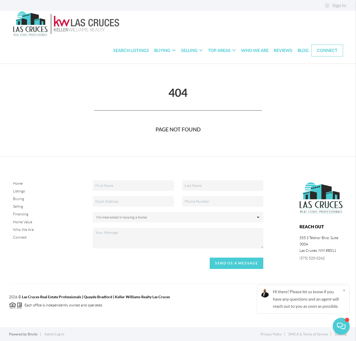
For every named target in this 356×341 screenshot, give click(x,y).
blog (303, 50)
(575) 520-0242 (312, 258)
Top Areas (222, 50)
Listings (19, 191)
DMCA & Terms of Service (308, 334)
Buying (165, 50)
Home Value (22, 222)
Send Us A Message (236, 263)
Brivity (33, 334)
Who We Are (255, 50)
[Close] (344, 290)
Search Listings (131, 50)
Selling (192, 50)
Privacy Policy (271, 334)
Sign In (335, 5)
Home (18, 183)
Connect (327, 50)
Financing (20, 214)
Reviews (283, 50)
